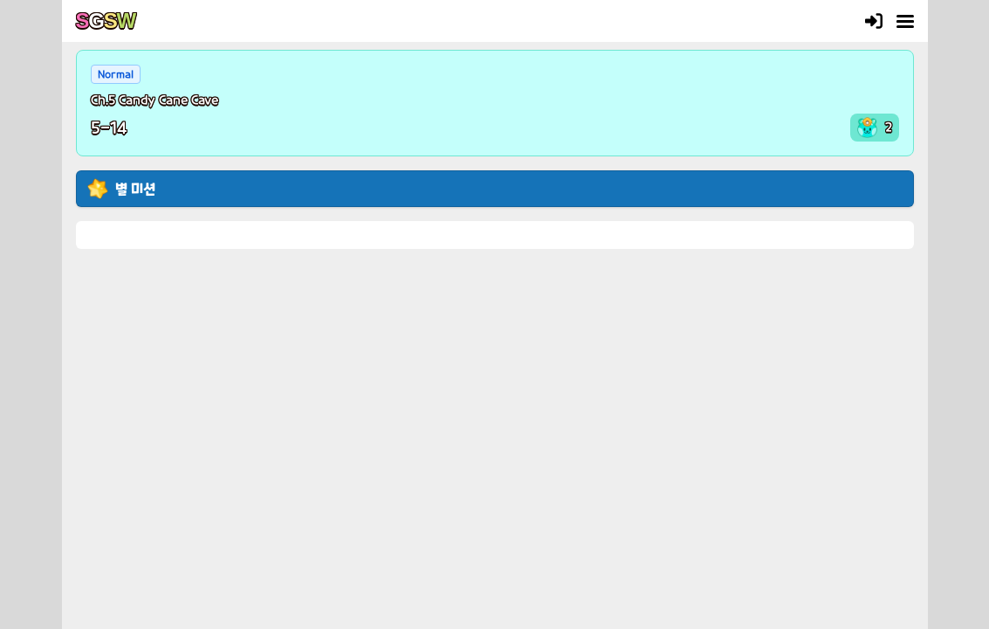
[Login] (874, 21)
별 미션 (135, 188)
